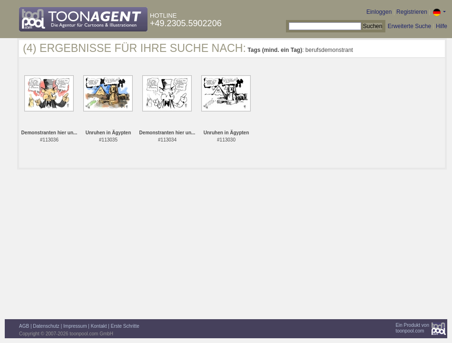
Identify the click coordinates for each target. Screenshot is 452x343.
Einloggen (379, 12)
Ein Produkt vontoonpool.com (412, 328)
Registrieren (411, 12)
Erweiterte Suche (409, 26)
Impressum (75, 326)
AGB (24, 326)
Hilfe (441, 26)
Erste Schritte (125, 326)
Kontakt (99, 326)
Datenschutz (46, 326)
